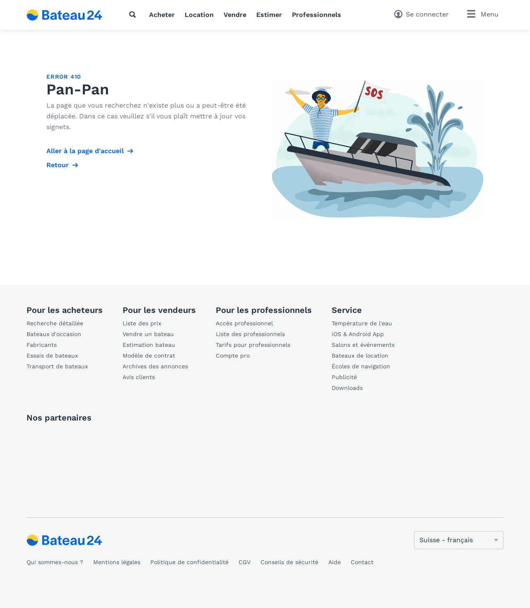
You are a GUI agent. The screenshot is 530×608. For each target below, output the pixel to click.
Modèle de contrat (149, 355)
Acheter (162, 15)
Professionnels (316, 15)
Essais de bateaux (52, 355)
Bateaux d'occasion (53, 334)
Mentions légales (116, 562)
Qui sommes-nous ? (54, 562)
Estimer (269, 15)
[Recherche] (134, 14)
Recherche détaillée (54, 323)
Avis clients (139, 377)
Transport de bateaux (57, 366)
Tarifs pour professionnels (253, 344)
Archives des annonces (155, 366)
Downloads (347, 388)
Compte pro (233, 355)
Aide (334, 562)
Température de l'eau (362, 323)
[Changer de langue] (459, 540)
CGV (244, 562)
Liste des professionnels (250, 334)
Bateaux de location (360, 355)
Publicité (344, 377)
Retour (57, 165)
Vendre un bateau (148, 334)
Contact (362, 562)
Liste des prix (142, 323)
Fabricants (41, 344)
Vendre (235, 15)
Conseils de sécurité (289, 562)
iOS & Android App (358, 334)
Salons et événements (363, 344)
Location (199, 15)
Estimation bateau (149, 344)
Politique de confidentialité (189, 562)
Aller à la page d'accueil (85, 151)
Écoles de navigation (361, 366)
